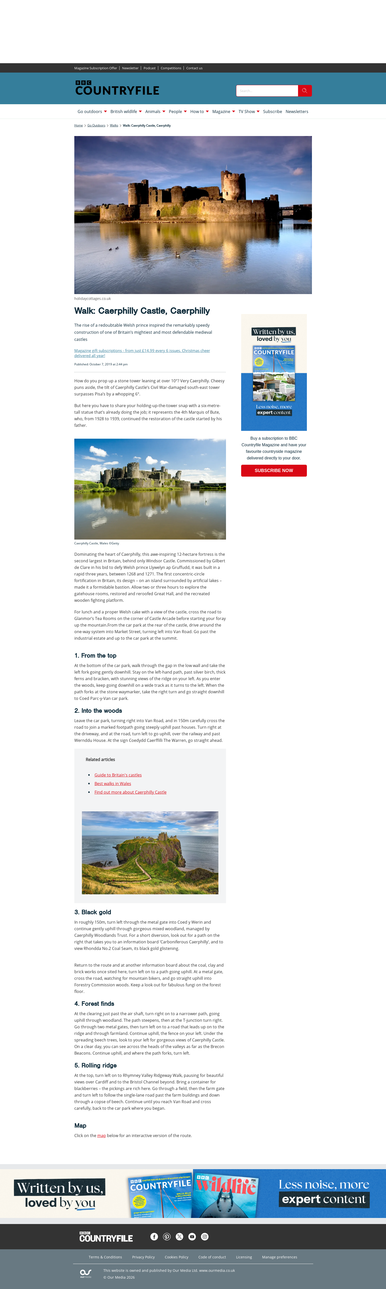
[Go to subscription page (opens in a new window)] (274, 429)
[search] (305, 91)
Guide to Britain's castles (118, 775)
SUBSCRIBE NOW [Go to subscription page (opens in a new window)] (274, 470)
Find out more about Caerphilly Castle (131, 792)
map (101, 1135)
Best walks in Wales (113, 783)
